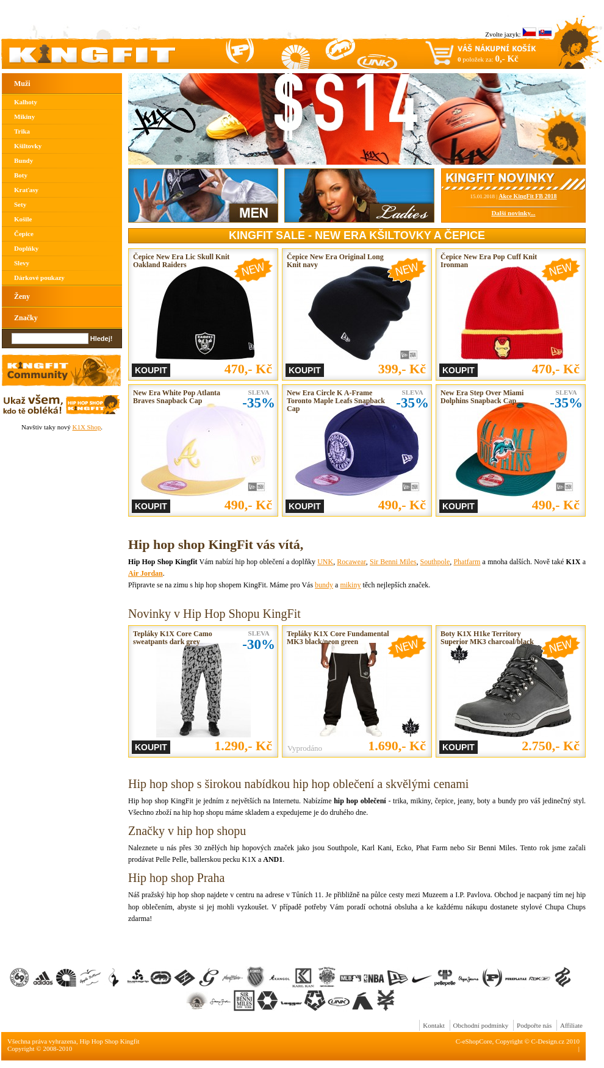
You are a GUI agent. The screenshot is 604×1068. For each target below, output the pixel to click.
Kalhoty (25, 102)
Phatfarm (466, 561)
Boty (20, 175)
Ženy (22, 296)
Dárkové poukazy (39, 277)
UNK (325, 561)
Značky (26, 318)
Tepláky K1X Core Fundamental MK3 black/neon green (338, 638)
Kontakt (433, 1025)
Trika (22, 131)
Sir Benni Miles (393, 561)
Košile (23, 219)
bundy (324, 585)
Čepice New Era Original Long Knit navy (335, 261)
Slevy (21, 263)
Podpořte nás (534, 1025)
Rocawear (351, 561)
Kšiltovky (27, 145)
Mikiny (24, 116)
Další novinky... (513, 213)
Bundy (23, 160)
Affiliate (571, 1025)
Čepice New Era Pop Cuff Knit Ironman (488, 261)
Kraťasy (26, 189)
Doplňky (26, 248)
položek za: (488, 58)
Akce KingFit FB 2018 (527, 196)
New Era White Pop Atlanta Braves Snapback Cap (176, 397)
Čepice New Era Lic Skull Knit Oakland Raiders (181, 261)
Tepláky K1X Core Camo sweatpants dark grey (172, 638)
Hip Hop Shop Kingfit (110, 1041)
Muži (22, 83)
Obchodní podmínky (481, 1025)
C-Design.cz (548, 1041)
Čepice (24, 233)
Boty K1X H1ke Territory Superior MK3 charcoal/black (487, 638)
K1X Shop (86, 427)
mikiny (350, 585)
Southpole (435, 561)
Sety (20, 204)
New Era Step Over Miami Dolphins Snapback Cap (481, 397)
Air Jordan (145, 573)
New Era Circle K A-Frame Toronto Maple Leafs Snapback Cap (336, 401)
